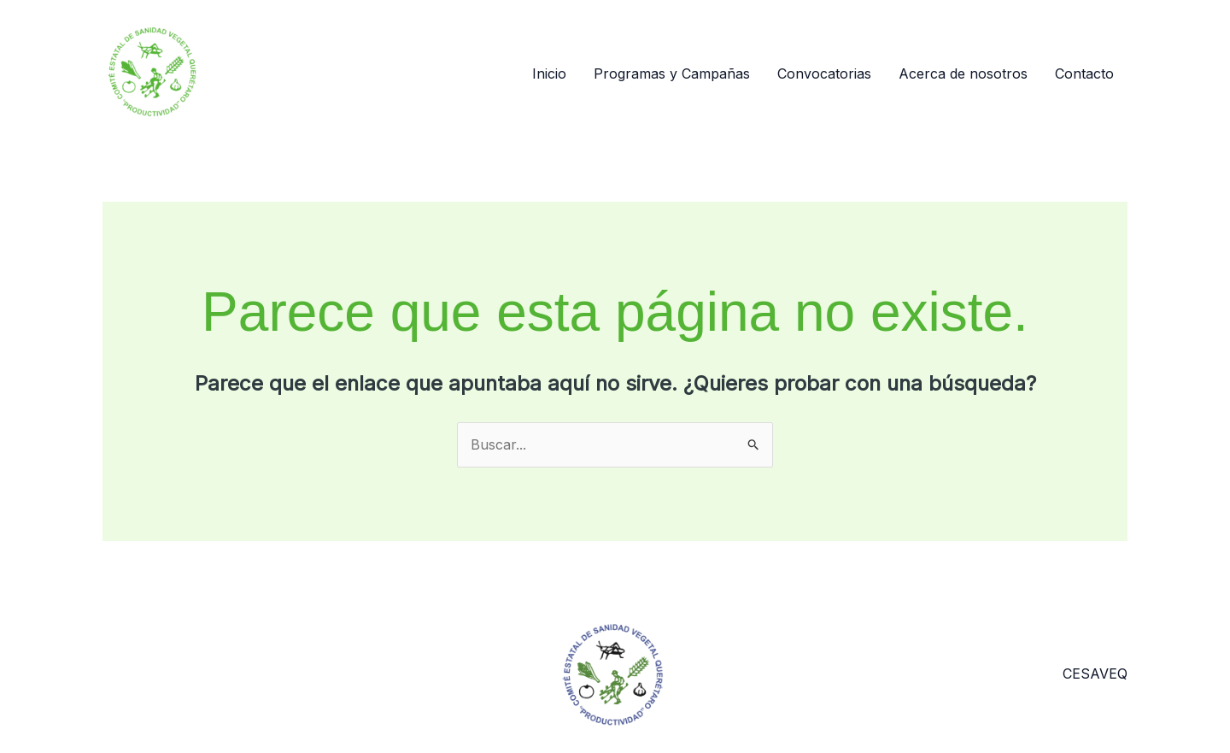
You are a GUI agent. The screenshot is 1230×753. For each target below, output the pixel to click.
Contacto (1084, 73)
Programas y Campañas (672, 73)
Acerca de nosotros (963, 73)
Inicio (549, 73)
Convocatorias (824, 73)
